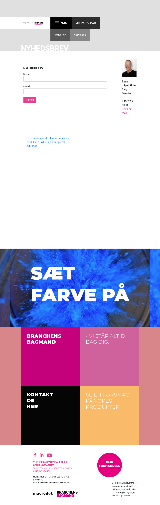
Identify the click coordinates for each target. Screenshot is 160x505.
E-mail (27, 86)
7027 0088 (80, 35)
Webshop (60, 35)
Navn (26, 74)
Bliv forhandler (86, 23)
